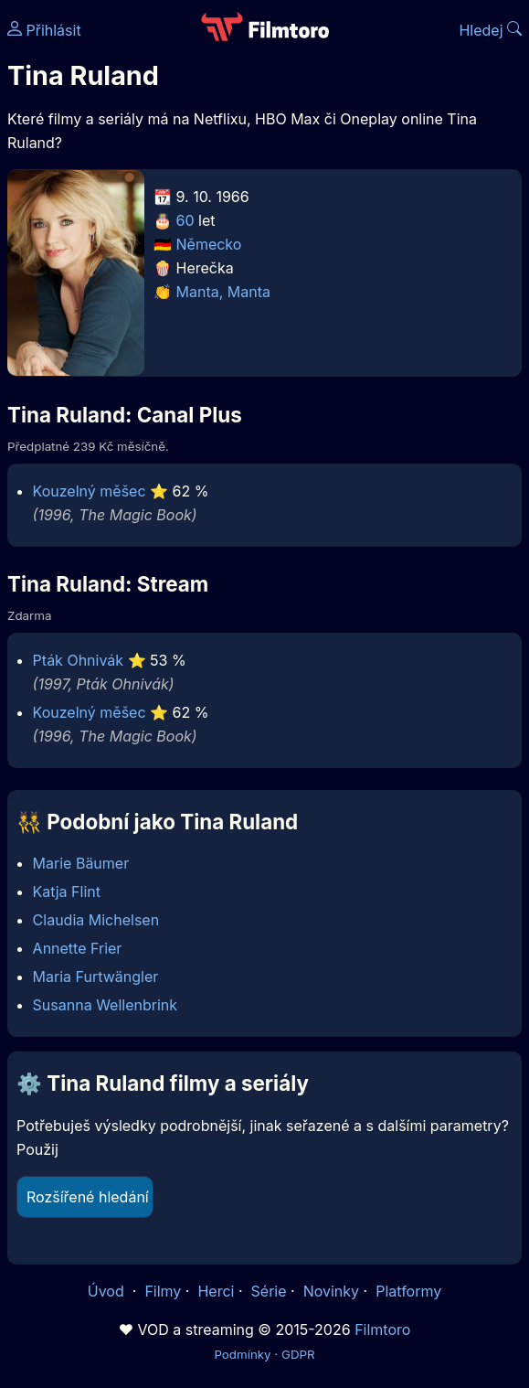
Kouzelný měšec (89, 491)
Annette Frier (77, 948)
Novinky (331, 1291)
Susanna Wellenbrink (105, 1005)
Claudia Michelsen (96, 920)
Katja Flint (67, 891)
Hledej (490, 30)
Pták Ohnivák (78, 660)
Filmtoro (382, 1329)
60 (185, 220)
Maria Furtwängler (96, 976)
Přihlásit (44, 30)
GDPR (298, 1354)
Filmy (162, 1291)
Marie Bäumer (81, 863)
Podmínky (242, 1354)
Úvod (108, 1291)
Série (269, 1291)
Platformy (408, 1291)
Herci (215, 1291)
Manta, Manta (223, 292)
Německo (209, 244)
